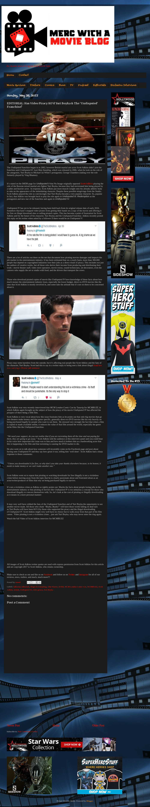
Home (10, 75)
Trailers (35, 85)
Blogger (89, 801)
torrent (16, 590)
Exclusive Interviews (123, 85)
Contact (24, 75)
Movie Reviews (16, 85)
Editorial (16, 587)
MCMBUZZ (92, 587)
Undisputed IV (26, 590)
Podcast (83, 85)
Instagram (83, 574)
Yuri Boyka (48, 590)
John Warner (53, 587)
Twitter (71, 574)
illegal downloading (38, 587)
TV (72, 85)
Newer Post (13, 725)
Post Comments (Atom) (27, 731)
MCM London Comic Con (75, 587)
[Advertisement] (55, 698)
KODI (61, 587)
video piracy (38, 590)
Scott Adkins (87, 183)
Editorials (99, 85)
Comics (49, 85)
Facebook (48, 574)
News (62, 85)
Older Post (98, 725)
